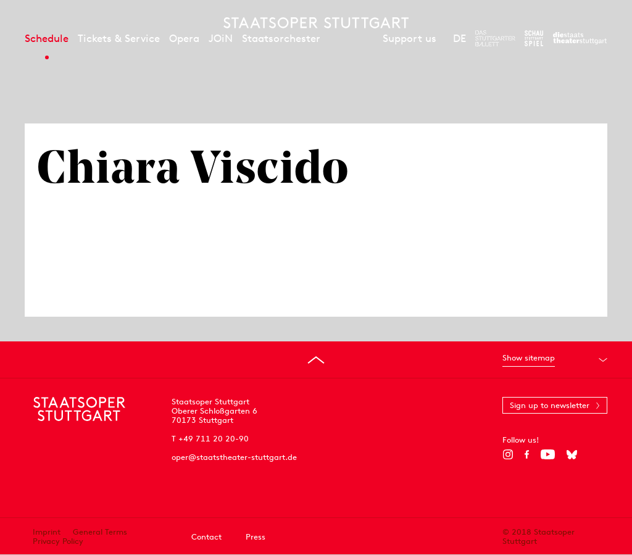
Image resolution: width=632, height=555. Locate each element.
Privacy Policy (58, 541)
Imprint (46, 532)
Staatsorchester (281, 38)
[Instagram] (507, 454)
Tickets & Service (119, 38)
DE (459, 38)
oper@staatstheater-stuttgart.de (234, 457)
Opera (184, 38)
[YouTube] (548, 454)
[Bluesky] (572, 454)
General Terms (100, 532)
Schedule (47, 38)
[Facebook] (527, 454)
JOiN (221, 38)
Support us (409, 38)
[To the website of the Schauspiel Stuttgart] (534, 38)
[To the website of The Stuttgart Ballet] (495, 38)
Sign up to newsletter (549, 405)
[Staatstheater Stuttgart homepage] (316, 22)
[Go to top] (316, 360)
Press (255, 537)
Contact (206, 537)
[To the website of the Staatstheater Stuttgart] (579, 38)
